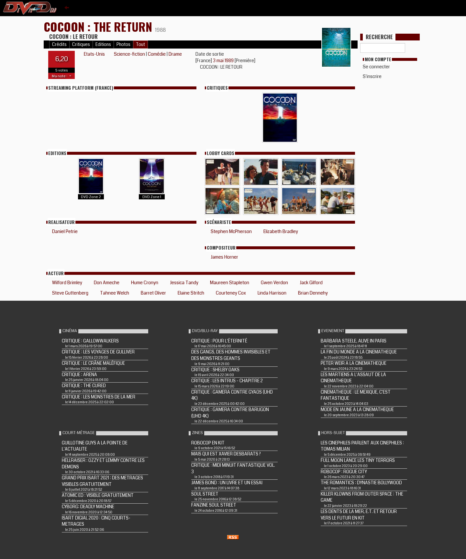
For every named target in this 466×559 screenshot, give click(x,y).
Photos (123, 44)
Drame (175, 54)
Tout (140, 44)
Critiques (81, 44)
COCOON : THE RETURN (99, 26)
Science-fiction (129, 54)
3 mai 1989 (224, 60)
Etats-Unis (94, 54)
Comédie (157, 54)
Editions (103, 44)
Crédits (59, 44)
